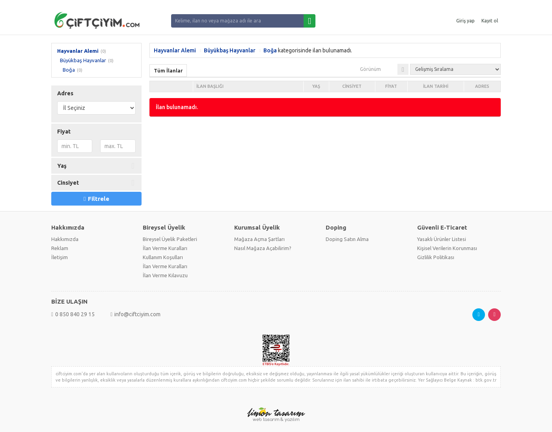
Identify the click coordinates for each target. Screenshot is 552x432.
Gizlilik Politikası (435, 257)
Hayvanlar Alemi (78, 51)
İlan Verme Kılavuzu (165, 275)
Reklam (59, 248)
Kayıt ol (489, 20)
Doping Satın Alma (347, 239)
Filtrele (96, 198)
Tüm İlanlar (168, 70)
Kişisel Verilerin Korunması (447, 248)
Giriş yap (465, 20)
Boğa (69, 69)
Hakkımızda (64, 239)
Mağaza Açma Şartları (259, 239)
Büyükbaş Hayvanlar (83, 60)
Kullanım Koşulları (163, 257)
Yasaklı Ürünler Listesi (441, 239)
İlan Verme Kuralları (165, 248)
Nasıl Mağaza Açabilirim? (262, 248)
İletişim (59, 257)
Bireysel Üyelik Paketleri (170, 239)
